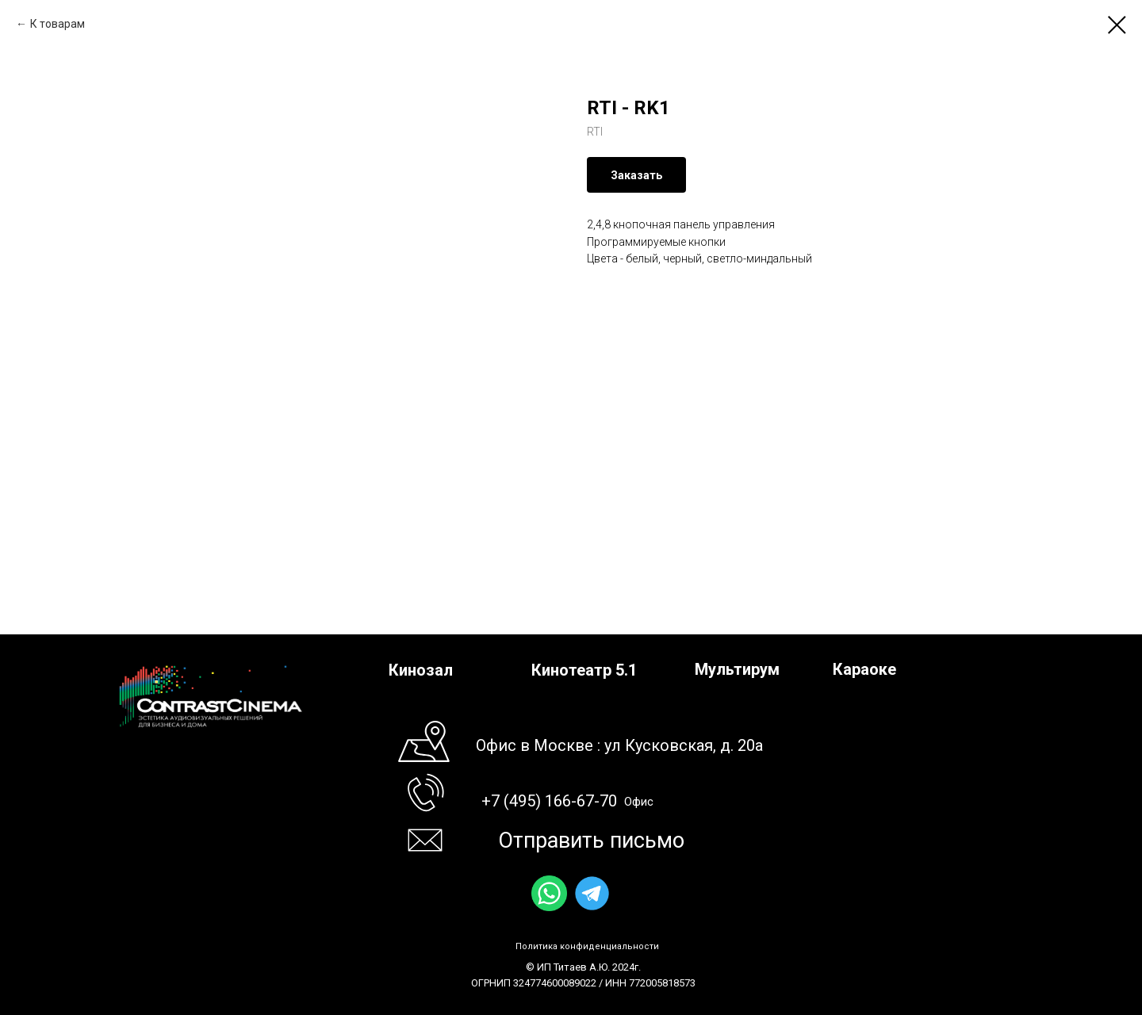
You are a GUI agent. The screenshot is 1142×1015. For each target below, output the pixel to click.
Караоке (864, 669)
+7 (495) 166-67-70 (549, 800)
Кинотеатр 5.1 (584, 670)
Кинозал (421, 670)
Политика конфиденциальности (587, 946)
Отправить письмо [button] (591, 840)
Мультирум (737, 669)
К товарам (57, 23)
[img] (549, 893)
